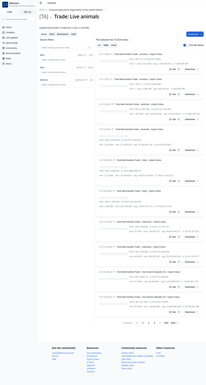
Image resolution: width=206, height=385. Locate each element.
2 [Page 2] (142, 322)
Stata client (127, 368)
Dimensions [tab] (62, 34)
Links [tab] (73, 34)
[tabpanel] (121, 181)
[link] (71, 9)
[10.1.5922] (104, 79)
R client (90, 362)
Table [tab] (105, 45)
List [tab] (99, 45)
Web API (91, 365)
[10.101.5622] (105, 221)
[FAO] (42, 9)
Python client (93, 359)
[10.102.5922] (105, 297)
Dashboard (92, 356)
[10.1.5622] (104, 54)
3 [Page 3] (148, 322)
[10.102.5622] (105, 271)
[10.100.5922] (105, 191)
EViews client (128, 353)
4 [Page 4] (154, 322)
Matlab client (128, 365)
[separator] (94, 181)
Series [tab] (44, 34)
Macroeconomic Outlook (133, 362)
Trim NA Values (196, 45)
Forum (55, 356)
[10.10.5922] (105, 129)
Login (9, 11)
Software (91, 368)
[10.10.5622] (105, 104)
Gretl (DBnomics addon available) (137, 356)
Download (195, 34)
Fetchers (91, 371)
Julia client (126, 359)
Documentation (94, 353)
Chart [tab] (114, 45)
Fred (158, 353)
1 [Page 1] (137, 322)
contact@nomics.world (63, 353)
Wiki (54, 359)
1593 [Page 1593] (166, 322)
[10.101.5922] (105, 246)
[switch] (185, 45)
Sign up (27, 11)
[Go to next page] (174, 322)
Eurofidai (160, 356)
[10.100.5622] (105, 160)
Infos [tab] (51, 34)
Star (175, 69)
